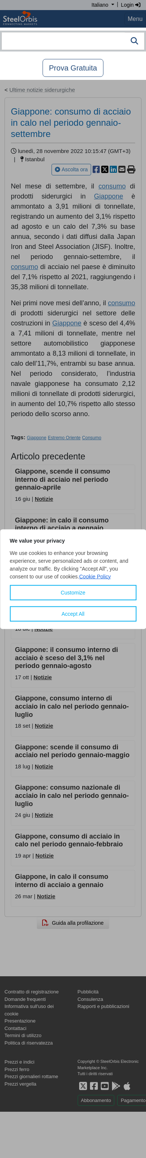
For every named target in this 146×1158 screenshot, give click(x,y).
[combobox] (73, 41)
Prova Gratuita (73, 68)
